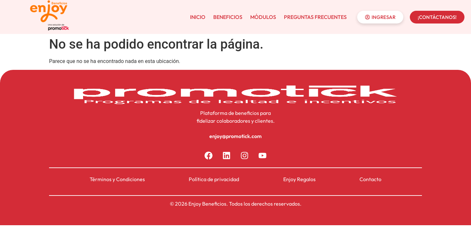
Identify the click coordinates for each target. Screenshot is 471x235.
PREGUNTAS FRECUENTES (315, 17)
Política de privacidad (214, 179)
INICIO (197, 17)
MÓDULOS (263, 17)
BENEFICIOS (227, 17)
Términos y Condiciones (117, 179)
